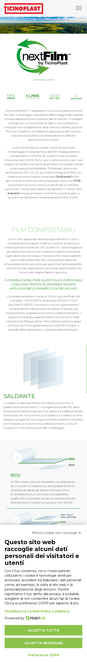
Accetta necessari (44, 643)
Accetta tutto (43, 630)
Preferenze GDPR (43, 655)
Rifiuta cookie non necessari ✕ (56, 533)
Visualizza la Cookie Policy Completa (37, 611)
